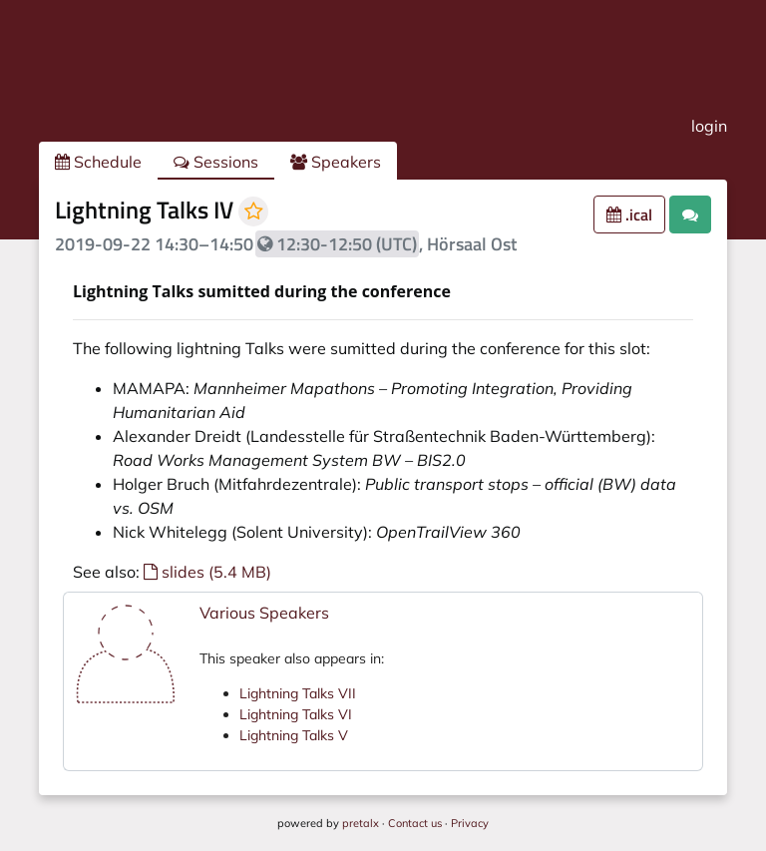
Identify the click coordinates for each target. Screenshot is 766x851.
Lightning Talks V (293, 735)
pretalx (360, 823)
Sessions (216, 162)
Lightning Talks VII (297, 693)
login (709, 126)
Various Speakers (264, 613)
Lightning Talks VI (295, 714)
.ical (629, 214)
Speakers (335, 162)
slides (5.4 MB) (207, 572)
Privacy (470, 823)
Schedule (98, 162)
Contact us (415, 823)
